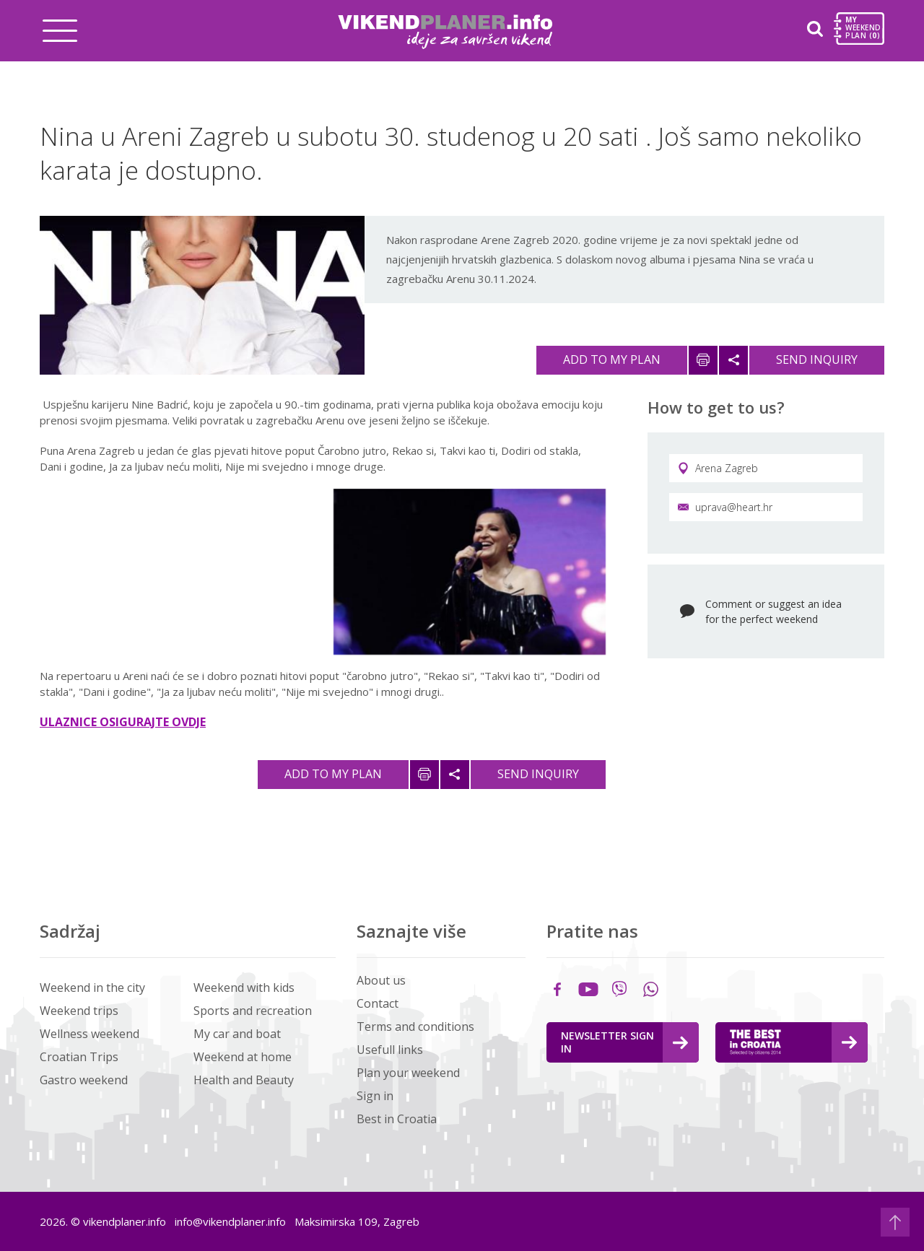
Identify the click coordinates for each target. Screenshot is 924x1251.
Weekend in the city (92, 987)
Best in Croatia (397, 1119)
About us (381, 980)
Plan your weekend (408, 1073)
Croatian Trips (79, 1057)
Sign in (375, 1096)
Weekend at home (242, 1057)
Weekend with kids (244, 987)
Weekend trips (79, 1011)
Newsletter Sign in (624, 1042)
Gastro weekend (84, 1080)
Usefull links (390, 1050)
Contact (377, 1003)
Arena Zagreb (718, 468)
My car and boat (237, 1034)
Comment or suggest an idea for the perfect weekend (773, 611)
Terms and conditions (415, 1026)
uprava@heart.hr (725, 507)
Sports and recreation (252, 1011)
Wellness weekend (89, 1034)
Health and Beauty (243, 1080)
